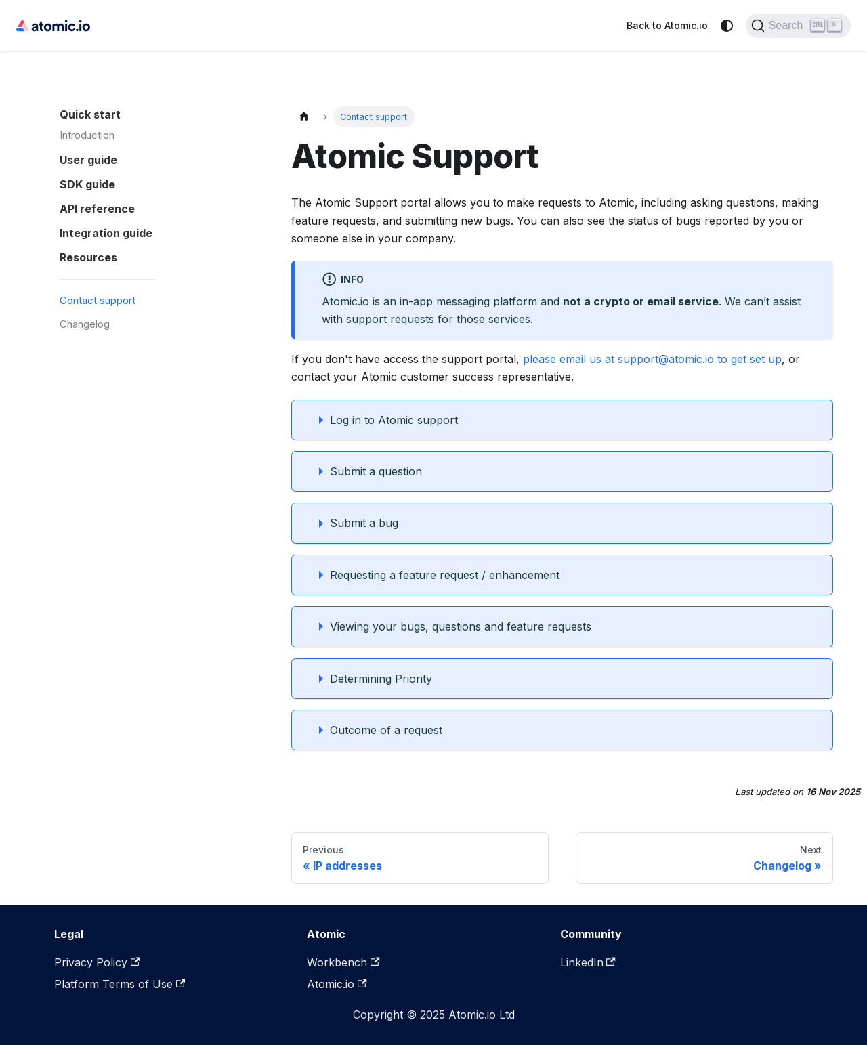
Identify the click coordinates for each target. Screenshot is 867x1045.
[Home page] (304, 116)
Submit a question (376, 471)
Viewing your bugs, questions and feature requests (460, 626)
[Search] (798, 26)
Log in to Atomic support (394, 420)
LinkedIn (588, 962)
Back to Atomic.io (667, 25)
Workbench (343, 962)
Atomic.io (336, 984)
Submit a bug (364, 523)
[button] (155, 157)
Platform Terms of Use (119, 984)
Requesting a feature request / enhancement (444, 575)
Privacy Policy (97, 962)
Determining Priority (381, 678)
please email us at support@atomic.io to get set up (652, 359)
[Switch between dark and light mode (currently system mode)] (727, 26)
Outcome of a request (386, 730)
